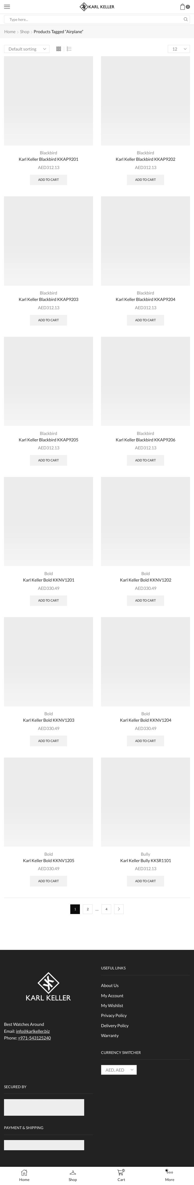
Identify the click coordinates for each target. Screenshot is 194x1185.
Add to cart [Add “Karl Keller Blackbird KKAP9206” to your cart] (145, 460)
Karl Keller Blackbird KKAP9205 (48, 439)
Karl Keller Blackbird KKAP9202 (145, 159)
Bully (145, 854)
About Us (110, 985)
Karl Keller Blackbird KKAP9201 (48, 159)
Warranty (110, 1035)
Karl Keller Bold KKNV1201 (48, 580)
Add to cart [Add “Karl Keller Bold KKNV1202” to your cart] (145, 601)
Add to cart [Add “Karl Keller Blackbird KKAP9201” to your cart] (48, 180)
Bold (48, 573)
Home (9, 31)
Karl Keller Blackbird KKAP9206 (145, 439)
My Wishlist (112, 1005)
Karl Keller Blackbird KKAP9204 (145, 299)
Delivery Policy (115, 1026)
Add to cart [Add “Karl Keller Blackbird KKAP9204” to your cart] (145, 320)
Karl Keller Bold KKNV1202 (145, 580)
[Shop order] (26, 49)
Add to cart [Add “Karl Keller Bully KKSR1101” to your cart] (145, 881)
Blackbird (48, 152)
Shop (24, 31)
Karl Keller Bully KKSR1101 (145, 860)
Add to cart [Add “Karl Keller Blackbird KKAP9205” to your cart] (48, 460)
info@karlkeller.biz (33, 1031)
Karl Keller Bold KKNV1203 (48, 720)
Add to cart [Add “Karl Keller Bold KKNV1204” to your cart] (145, 741)
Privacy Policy (114, 1015)
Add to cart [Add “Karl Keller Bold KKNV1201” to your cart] (48, 601)
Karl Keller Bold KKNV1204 (145, 720)
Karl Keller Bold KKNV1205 (48, 860)
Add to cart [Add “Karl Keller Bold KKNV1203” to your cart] (48, 741)
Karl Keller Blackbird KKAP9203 (48, 299)
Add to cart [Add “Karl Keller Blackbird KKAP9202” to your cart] (145, 180)
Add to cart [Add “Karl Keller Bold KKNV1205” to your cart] (48, 881)
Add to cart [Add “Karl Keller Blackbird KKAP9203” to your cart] (48, 320)
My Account (112, 995)
